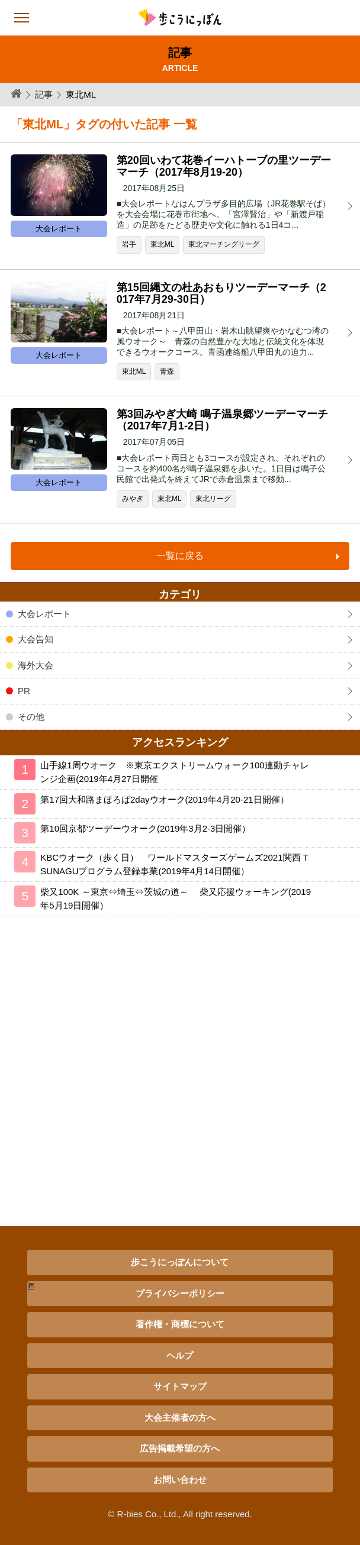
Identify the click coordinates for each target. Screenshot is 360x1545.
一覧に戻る (180, 556)
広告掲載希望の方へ (180, 1448)
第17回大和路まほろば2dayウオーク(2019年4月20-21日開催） (164, 799)
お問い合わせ (180, 1480)
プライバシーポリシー (180, 1293)
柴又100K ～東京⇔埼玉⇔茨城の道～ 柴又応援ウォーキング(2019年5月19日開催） (175, 898)
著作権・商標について (180, 1324)
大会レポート (44, 614)
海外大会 (35, 665)
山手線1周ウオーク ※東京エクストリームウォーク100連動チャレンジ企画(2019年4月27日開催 (174, 772)
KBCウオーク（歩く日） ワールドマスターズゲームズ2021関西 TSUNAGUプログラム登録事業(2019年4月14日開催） (174, 864)
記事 (44, 94)
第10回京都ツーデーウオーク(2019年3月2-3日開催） (145, 828)
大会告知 (35, 639)
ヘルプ (179, 1355)
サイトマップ (180, 1386)
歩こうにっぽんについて (180, 1262)
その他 (31, 717)
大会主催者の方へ (180, 1418)
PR (24, 691)
